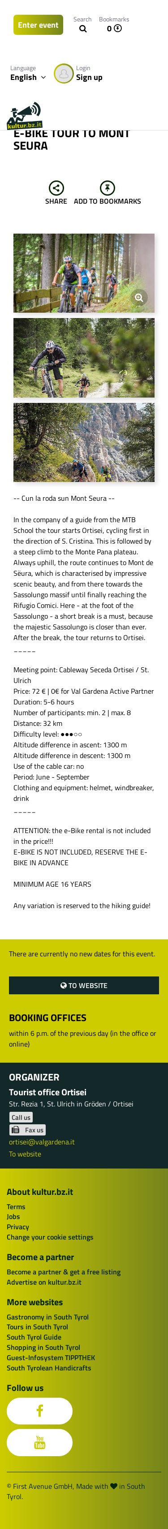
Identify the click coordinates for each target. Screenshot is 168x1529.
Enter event (38, 25)
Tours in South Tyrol (37, 1326)
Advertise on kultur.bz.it (44, 1282)
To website (84, 985)
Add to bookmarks (107, 193)
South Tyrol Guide (34, 1337)
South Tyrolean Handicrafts (49, 1367)
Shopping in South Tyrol (43, 1347)
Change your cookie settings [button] (50, 1237)
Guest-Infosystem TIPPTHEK (51, 1357)
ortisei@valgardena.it (42, 1141)
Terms (16, 1206)
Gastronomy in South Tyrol (48, 1316)
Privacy (18, 1226)
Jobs (13, 1216)
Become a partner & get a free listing (64, 1271)
